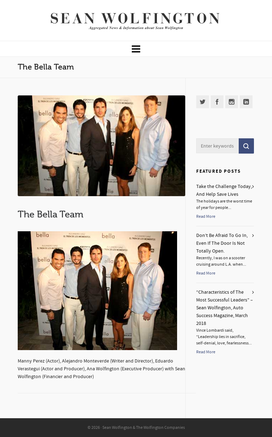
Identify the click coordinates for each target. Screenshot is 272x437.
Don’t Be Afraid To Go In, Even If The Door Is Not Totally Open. (222, 243)
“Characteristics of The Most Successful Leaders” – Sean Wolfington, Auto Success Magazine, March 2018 (224, 308)
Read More (205, 216)
